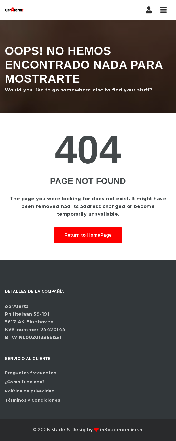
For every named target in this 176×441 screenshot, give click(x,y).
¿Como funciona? (25, 381)
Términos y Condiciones (32, 400)
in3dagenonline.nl (122, 429)
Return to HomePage (88, 235)
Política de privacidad (29, 391)
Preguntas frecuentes (30, 372)
